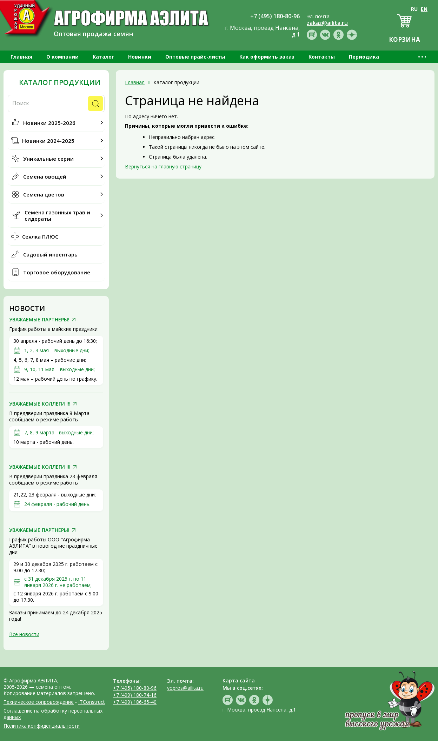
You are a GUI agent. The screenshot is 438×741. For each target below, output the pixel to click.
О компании (62, 56)
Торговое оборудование (56, 272)
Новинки (139, 56)
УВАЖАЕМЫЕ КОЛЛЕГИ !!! (40, 404)
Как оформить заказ (266, 56)
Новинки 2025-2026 (49, 122)
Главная (21, 56)
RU (414, 9)
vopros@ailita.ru (185, 688)
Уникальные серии (48, 158)
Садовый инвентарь (50, 254)
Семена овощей (44, 176)
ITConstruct (91, 702)
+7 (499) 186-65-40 (135, 702)
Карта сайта (239, 680)
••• (422, 56)
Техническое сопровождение (39, 702)
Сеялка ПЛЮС (40, 236)
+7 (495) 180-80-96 (135, 688)
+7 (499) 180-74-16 (135, 695)
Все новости (24, 634)
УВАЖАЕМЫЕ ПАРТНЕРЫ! (39, 319)
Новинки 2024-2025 (48, 140)
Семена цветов (43, 194)
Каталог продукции (59, 82)
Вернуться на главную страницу (163, 166)
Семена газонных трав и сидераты (57, 215)
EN (424, 9)
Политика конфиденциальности (42, 725)
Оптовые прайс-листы (195, 56)
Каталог (103, 56)
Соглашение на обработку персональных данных (53, 713)
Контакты (321, 56)
